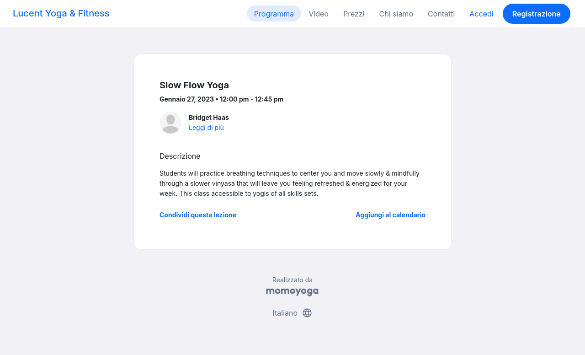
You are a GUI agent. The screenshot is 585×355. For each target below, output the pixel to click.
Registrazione (536, 13)
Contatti (441, 13)
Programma (274, 13)
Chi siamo (396, 13)
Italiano (292, 312)
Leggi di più (206, 127)
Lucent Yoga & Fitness (61, 13)
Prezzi (354, 13)
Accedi (481, 13)
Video (318, 13)
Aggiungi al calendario (390, 215)
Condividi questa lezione (198, 215)
